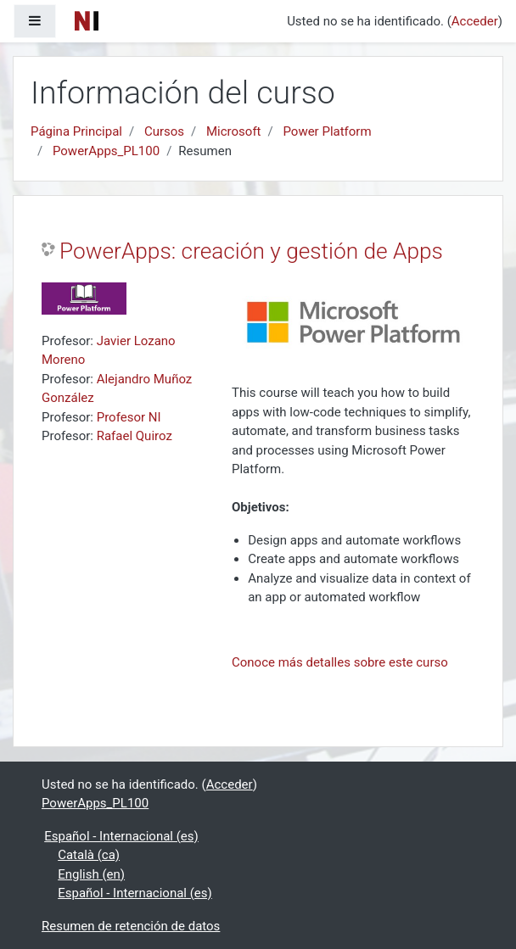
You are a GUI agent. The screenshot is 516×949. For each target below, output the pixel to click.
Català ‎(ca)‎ (89, 854)
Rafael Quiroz (134, 436)
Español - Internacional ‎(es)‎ (121, 836)
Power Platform (327, 131)
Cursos (164, 131)
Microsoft (233, 131)
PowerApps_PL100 (106, 151)
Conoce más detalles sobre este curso (340, 662)
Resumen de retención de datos (131, 926)
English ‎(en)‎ (91, 874)
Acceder (475, 21)
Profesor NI (129, 417)
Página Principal (76, 131)
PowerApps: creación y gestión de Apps (251, 251)
